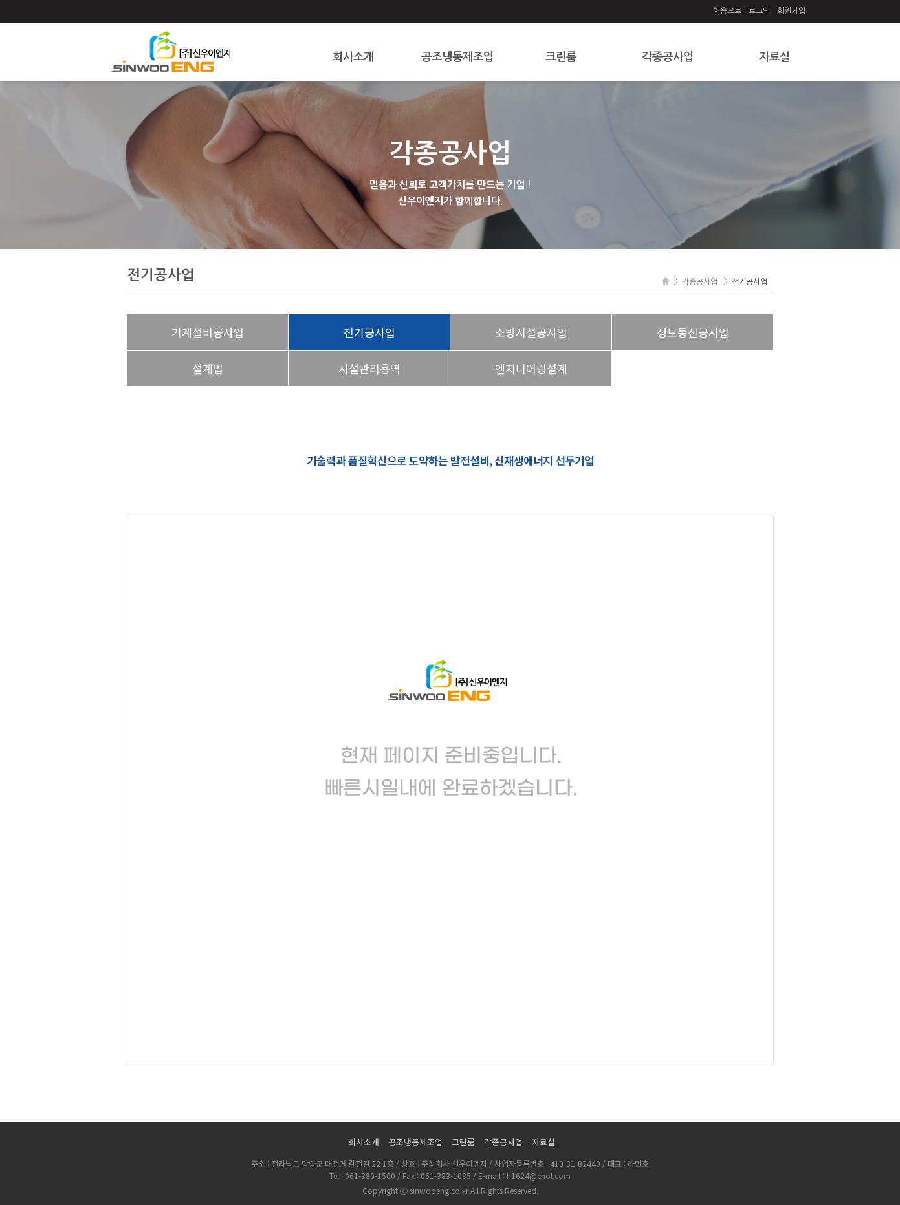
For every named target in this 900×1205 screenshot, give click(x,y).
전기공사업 (369, 332)
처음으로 (727, 11)
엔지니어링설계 (531, 368)
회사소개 (353, 57)
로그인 (759, 11)
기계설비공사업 (207, 332)
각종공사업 (668, 57)
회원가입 (791, 11)
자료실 (774, 57)
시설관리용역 (369, 368)
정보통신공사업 (693, 332)
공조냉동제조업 (457, 57)
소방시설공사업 (531, 332)
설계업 (207, 368)
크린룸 (560, 57)
